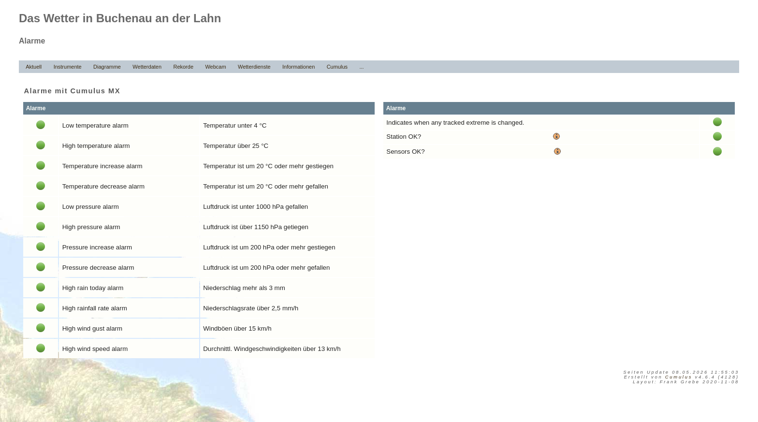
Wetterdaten (146, 67)
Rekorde (183, 67)
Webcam (215, 67)
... (361, 67)
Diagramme (107, 67)
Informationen (298, 67)
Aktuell (34, 67)
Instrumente (68, 67)
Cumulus (337, 67)
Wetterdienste (254, 67)
